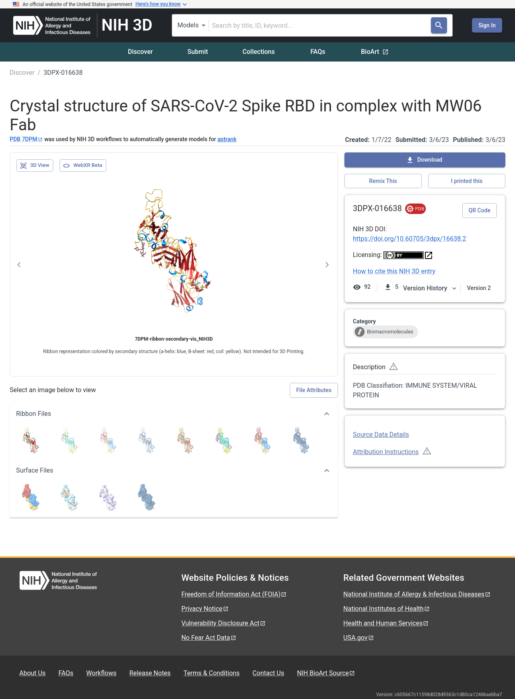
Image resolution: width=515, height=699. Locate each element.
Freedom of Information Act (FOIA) (234, 594)
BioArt (375, 52)
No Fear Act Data (209, 637)
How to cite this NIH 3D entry (394, 271)
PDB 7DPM (26, 139)
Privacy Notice (205, 609)
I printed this (466, 181)
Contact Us (268, 673)
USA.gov (358, 637)
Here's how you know (161, 4)
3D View (34, 165)
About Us (32, 673)
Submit (197, 52)
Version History (430, 288)
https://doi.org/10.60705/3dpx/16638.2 (409, 239)
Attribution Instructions (386, 452)
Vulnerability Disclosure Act (223, 623)
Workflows (101, 673)
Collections (259, 52)
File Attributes (314, 390)
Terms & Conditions (211, 673)
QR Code (479, 210)
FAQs (317, 52)
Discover (140, 52)
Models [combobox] (188, 25)
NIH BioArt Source (326, 673)
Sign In (487, 25)
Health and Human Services (386, 623)
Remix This (383, 181)
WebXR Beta (82, 165)
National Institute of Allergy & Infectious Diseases (417, 594)
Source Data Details (381, 434)
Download (424, 160)
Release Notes (150, 673)
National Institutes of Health (386, 609)
